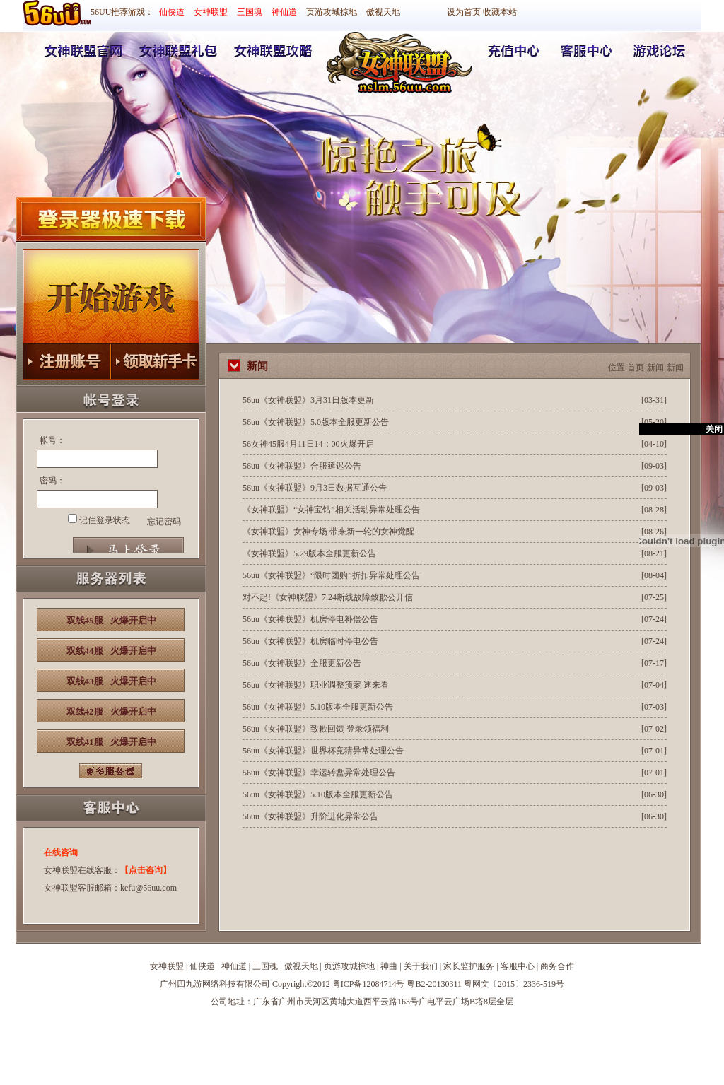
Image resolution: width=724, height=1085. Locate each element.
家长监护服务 (468, 966)
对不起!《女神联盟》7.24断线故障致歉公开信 (328, 597)
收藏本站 (500, 12)
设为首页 (464, 12)
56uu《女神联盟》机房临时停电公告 (310, 641)
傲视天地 (383, 12)
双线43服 (111, 681)
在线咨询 (61, 852)
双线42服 (111, 711)
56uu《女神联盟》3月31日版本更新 (308, 400)
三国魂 (249, 12)
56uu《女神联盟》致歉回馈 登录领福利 (316, 729)
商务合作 (557, 966)
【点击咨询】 (145, 870)
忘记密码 (164, 522)
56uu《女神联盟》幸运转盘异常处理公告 (319, 773)
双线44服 (111, 650)
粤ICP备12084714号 (368, 984)
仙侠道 (172, 12)
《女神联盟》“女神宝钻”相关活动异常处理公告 (331, 510)
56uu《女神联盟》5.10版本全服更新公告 (318, 707)
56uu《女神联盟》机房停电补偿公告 (310, 619)
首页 (635, 368)
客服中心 (518, 966)
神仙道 (284, 12)
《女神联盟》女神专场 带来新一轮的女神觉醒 (328, 531)
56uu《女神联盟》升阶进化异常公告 (310, 816)
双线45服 (111, 620)
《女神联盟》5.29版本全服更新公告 (309, 553)
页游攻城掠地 (331, 12)
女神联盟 (211, 12)
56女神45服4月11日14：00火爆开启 (308, 444)
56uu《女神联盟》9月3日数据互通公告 (315, 488)
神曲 (388, 966)
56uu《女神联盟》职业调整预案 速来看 (316, 685)
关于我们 (421, 966)
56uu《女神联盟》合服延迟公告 (302, 466)
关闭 (714, 429)
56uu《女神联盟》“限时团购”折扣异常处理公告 (331, 575)
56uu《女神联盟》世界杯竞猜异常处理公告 (323, 751)
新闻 (655, 368)
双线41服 (111, 742)
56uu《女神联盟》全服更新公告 (302, 663)
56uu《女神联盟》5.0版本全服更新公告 (316, 422)
